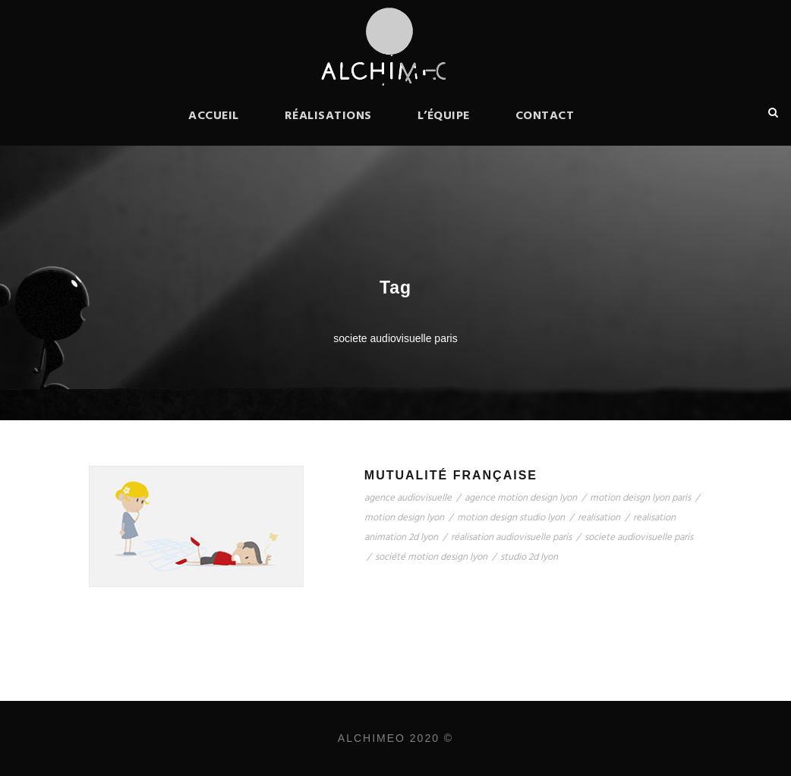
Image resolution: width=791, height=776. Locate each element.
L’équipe (444, 116)
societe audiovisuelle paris (639, 537)
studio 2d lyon (529, 557)
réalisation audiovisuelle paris (511, 537)
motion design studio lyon (511, 518)
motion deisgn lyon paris (640, 498)
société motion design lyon (431, 557)
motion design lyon (404, 518)
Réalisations (328, 116)
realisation (599, 518)
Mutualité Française (450, 475)
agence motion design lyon (521, 498)
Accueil (213, 116)
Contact (545, 116)
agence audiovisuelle (408, 498)
